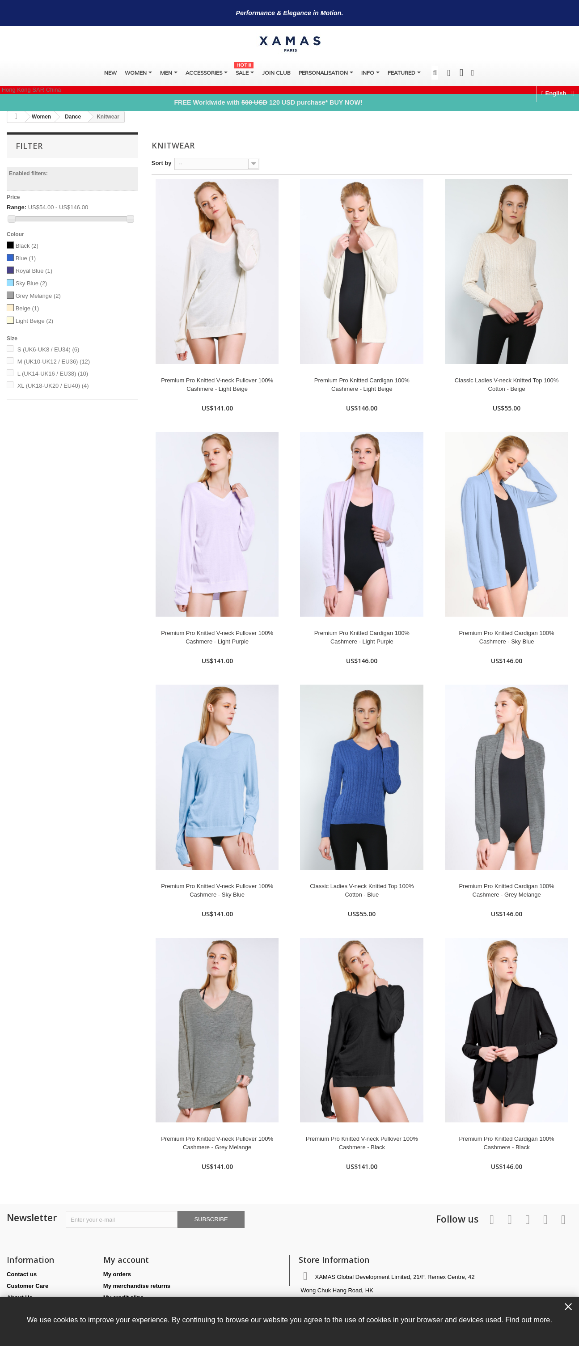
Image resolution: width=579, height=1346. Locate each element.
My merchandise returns (136, 1286)
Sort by (162, 163)
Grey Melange (38, 295)
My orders (117, 1274)
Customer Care (27, 1286)
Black (27, 245)
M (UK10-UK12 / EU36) (53, 361)
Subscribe (211, 1219)
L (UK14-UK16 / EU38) (52, 373)
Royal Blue (34, 270)
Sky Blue (31, 283)
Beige (27, 308)
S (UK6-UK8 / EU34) (48, 349)
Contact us (22, 1274)
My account (126, 1259)
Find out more (527, 1320)
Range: (16, 207)
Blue (26, 258)
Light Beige (35, 320)
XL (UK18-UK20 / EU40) (53, 385)
